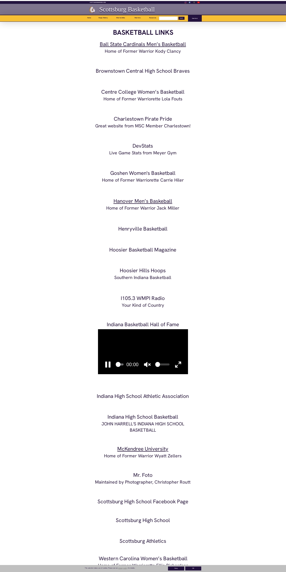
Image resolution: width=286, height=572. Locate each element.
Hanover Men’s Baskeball (143, 201)
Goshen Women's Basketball (143, 173)
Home (89, 18)
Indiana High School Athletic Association (143, 396)
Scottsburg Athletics (143, 541)
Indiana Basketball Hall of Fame (143, 324)
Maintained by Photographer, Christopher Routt (142, 482)
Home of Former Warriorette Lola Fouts (143, 99)
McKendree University (142, 448)
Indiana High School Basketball (143, 416)
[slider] (120, 364)
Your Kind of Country (143, 305)
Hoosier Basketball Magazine (142, 249)
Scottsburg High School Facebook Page (143, 501)
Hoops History (103, 18)
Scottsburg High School (143, 520)
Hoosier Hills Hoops (143, 270)
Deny (176, 568)
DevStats (142, 145)
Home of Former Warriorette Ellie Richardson (143, 565)
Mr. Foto (142, 475)
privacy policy (123, 568)
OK (193, 568)
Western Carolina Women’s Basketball (143, 558)
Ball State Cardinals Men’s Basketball (143, 44)
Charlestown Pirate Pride (143, 118)
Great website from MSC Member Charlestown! (142, 126)
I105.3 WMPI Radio (143, 298)
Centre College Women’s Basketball (142, 91)
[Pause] (108, 364)
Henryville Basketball (143, 228)
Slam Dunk (195, 18)
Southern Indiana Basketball (142, 277)
